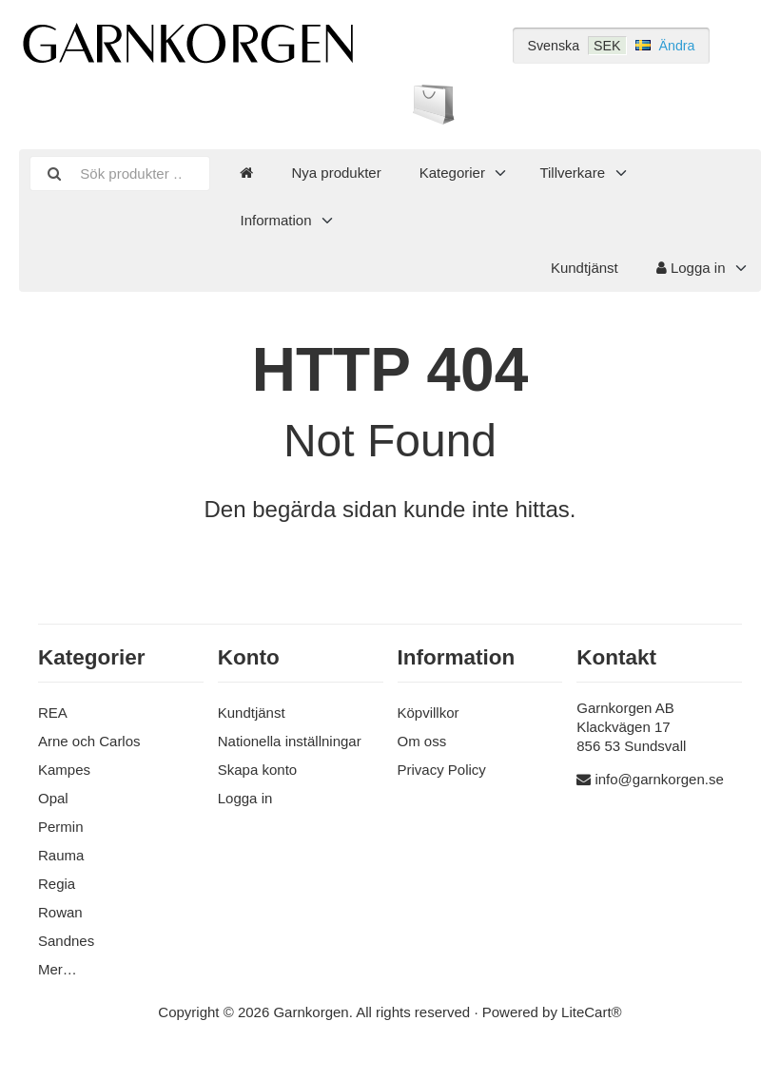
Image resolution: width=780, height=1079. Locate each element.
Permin (61, 827)
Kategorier (452, 172)
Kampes (64, 769)
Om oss (422, 741)
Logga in (691, 268)
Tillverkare (572, 172)
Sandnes (66, 941)
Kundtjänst (584, 268)
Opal (53, 798)
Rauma (61, 855)
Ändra (676, 45)
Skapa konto (257, 769)
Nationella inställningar (289, 741)
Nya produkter (335, 172)
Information (275, 220)
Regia (56, 884)
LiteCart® (591, 1012)
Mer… (57, 969)
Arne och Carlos (89, 741)
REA (53, 712)
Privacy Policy (442, 769)
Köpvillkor (428, 712)
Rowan (60, 912)
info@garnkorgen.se (659, 779)
